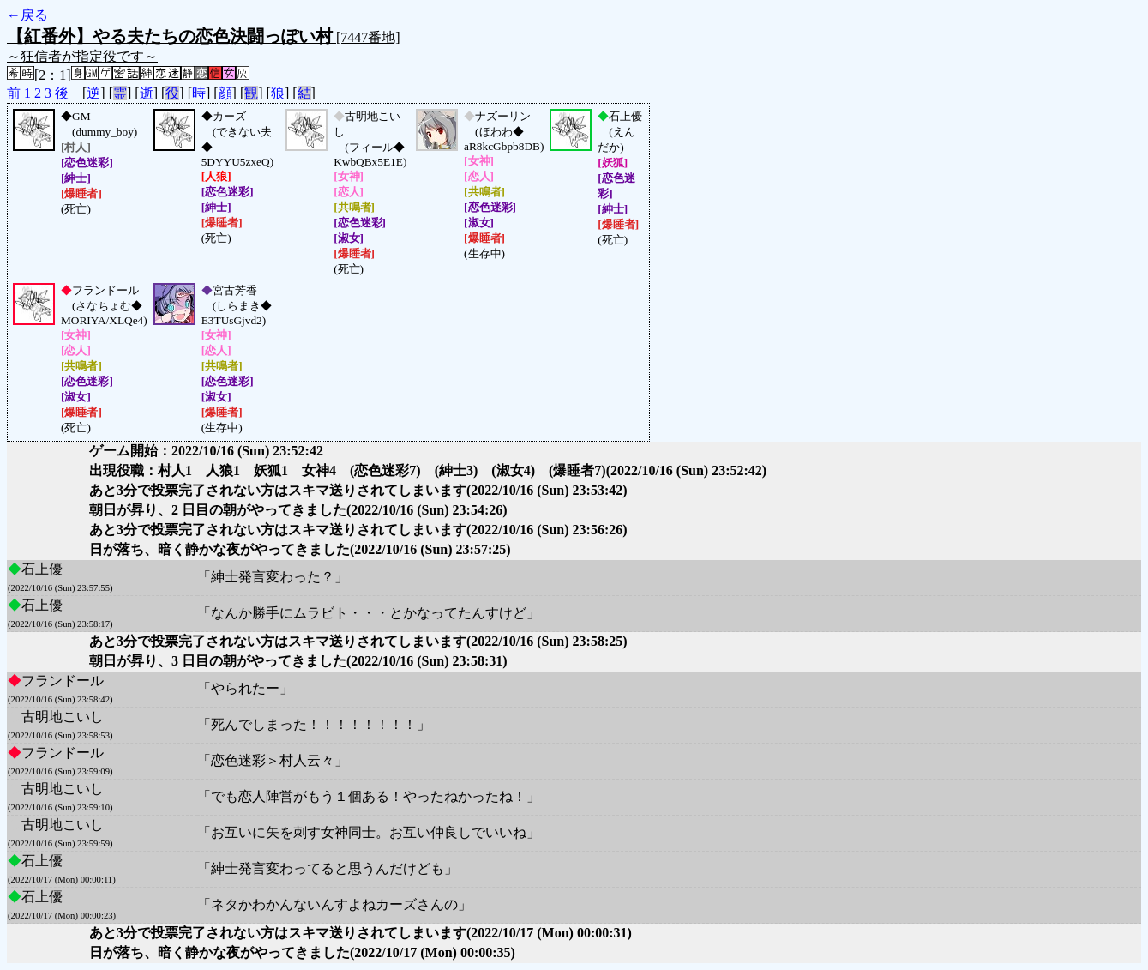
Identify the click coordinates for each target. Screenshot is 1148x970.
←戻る (27, 15)
